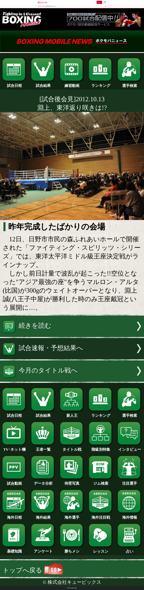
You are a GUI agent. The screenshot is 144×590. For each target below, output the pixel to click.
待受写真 (72, 481)
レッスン (101, 549)
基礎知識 (14, 549)
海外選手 (72, 516)
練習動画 (72, 84)
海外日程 (14, 516)
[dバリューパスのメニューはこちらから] (104, 2)
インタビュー (130, 448)
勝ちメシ (72, 549)
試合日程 (14, 84)
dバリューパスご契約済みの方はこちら (47, 6)
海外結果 (43, 516)
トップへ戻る (33, 570)
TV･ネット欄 (14, 448)
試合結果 (43, 84)
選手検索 (130, 84)
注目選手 (130, 481)
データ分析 (43, 481)
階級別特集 (101, 448)
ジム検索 (101, 481)
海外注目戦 (101, 516)
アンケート (43, 549)
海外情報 (130, 516)
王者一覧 (43, 448)
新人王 (72, 414)
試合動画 (14, 482)
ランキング (101, 84)
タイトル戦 (72, 448)
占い (130, 549)
